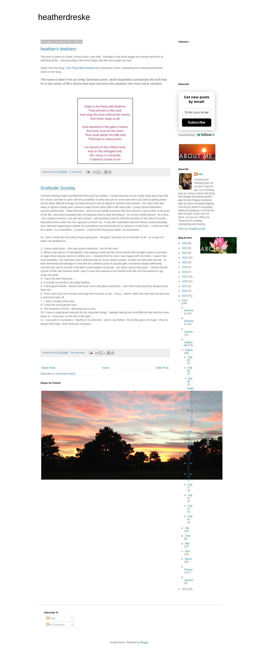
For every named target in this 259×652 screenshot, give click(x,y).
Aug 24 (189, 443)
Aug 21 (189, 464)
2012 (184, 300)
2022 (185, 252)
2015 (185, 286)
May (187, 543)
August (188, 349)
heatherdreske (64, 17)
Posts (51, 618)
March (188, 559)
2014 (185, 290)
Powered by (197, 134)
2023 (185, 248)
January (188, 580)
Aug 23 (189, 454)
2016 (185, 281)
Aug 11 (189, 507)
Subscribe (196, 122)
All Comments (56, 624)
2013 (185, 295)
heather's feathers (58, 49)
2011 (185, 589)
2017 (185, 276)
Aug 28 (189, 369)
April (187, 551)
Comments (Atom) (65, 373)
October (188, 331)
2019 (185, 267)
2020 (185, 262)
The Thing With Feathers (81, 67)
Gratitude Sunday (58, 188)
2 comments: (76, 172)
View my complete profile (191, 228)
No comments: (78, 352)
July (187, 528)
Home (105, 367)
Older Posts (162, 367)
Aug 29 (189, 358)
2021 (185, 257)
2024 (185, 243)
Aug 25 (189, 433)
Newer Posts (48, 367)
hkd (200, 174)
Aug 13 (189, 496)
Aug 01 (189, 518)
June (187, 535)
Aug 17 (189, 486)
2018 (185, 272)
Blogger (144, 642)
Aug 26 (189, 380)
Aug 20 (189, 475)
